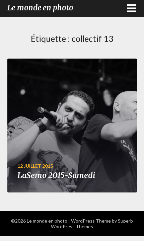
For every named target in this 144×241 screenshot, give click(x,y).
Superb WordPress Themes (92, 223)
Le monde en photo (40, 7)
